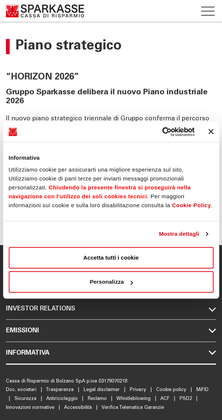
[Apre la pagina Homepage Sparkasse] (45, 11)
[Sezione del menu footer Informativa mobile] (111, 353)
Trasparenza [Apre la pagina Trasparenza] (60, 390)
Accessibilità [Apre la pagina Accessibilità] (78, 408)
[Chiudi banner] (210, 131)
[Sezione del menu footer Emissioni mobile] (111, 330)
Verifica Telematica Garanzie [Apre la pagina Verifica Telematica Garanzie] (133, 408)
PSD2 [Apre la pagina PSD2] (186, 399)
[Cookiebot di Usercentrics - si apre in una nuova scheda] (161, 132)
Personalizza (111, 282)
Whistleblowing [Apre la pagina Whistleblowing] (134, 399)
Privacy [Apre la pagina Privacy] (139, 390)
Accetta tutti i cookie (111, 257)
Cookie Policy (191, 205)
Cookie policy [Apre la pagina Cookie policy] (172, 390)
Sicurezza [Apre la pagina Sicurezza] (26, 399)
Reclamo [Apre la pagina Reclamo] (98, 399)
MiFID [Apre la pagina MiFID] (202, 390)
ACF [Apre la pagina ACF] (165, 399)
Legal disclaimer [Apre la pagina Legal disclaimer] (102, 390)
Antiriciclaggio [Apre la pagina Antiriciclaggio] (62, 399)
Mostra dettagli (179, 234)
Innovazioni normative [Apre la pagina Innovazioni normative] (31, 408)
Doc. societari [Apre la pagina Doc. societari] (22, 390)
